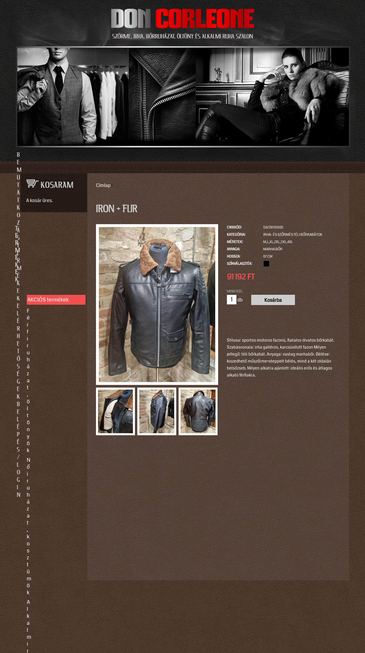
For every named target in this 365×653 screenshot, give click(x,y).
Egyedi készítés (45, 389)
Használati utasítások (52, 434)
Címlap (103, 185)
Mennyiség (234, 291)
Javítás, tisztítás (45, 399)
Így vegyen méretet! (49, 408)
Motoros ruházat (46, 350)
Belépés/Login (273, 154)
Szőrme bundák (45, 331)
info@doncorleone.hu (49, 490)
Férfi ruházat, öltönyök (53, 260)
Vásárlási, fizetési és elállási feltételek (51, 421)
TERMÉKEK (51, 228)
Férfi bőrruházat (45, 305)
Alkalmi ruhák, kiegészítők (43, 282)
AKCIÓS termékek (48, 249)
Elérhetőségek (209, 154)
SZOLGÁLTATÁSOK (51, 370)
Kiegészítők (40, 341)
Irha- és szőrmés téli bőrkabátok (292, 234)
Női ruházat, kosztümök (54, 269)
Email (25, 551)
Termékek (151, 154)
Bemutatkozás (92, 154)
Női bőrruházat (44, 295)
